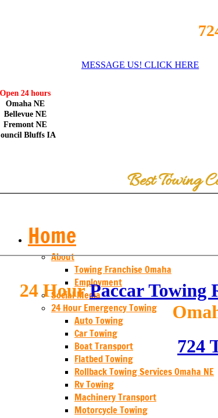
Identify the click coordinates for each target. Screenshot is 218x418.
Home (52, 235)
